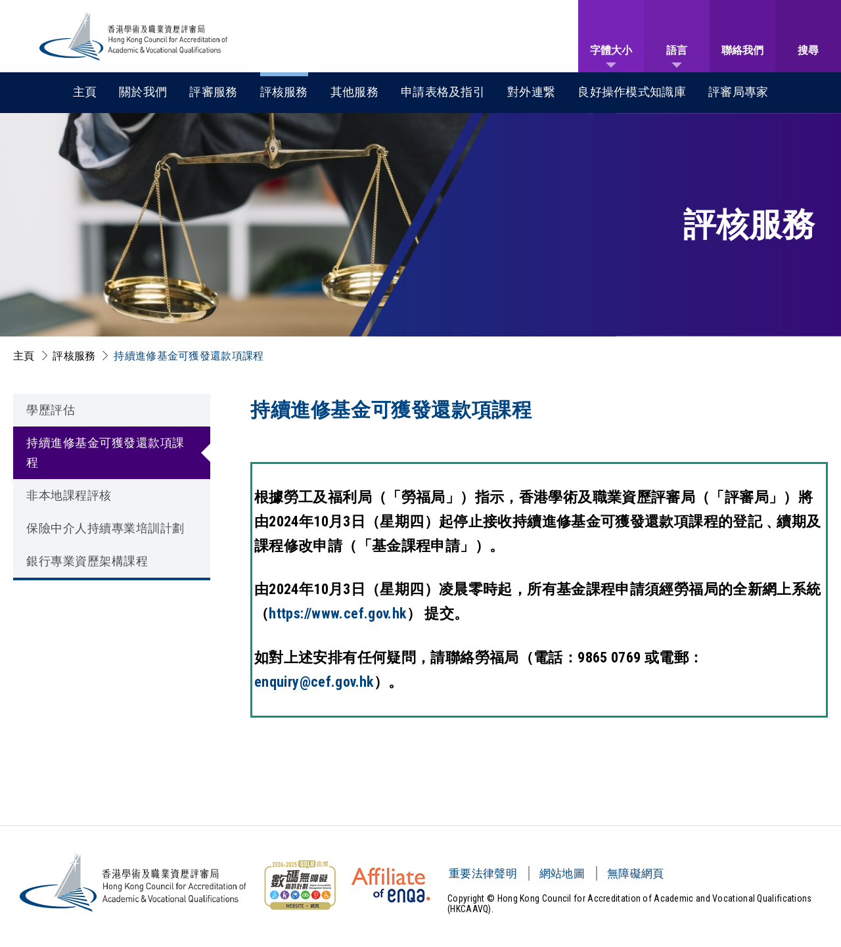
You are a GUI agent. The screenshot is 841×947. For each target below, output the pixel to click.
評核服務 (284, 92)
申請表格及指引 (443, 92)
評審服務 (213, 92)
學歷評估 (50, 410)
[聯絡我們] (742, 36)
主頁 (85, 92)
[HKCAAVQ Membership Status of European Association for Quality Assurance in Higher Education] (391, 885)
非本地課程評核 (69, 495)
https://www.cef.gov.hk (337, 613)
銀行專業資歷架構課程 (87, 561)
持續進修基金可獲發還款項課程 (188, 356)
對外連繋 (531, 92)
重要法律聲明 (483, 873)
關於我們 (143, 92)
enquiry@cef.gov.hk (314, 682)
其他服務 (354, 92)
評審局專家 (738, 92)
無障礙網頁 (635, 873)
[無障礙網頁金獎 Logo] (299, 885)
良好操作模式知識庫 (632, 92)
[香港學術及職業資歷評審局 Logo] (134, 36)
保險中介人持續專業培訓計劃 (105, 528)
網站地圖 (562, 873)
